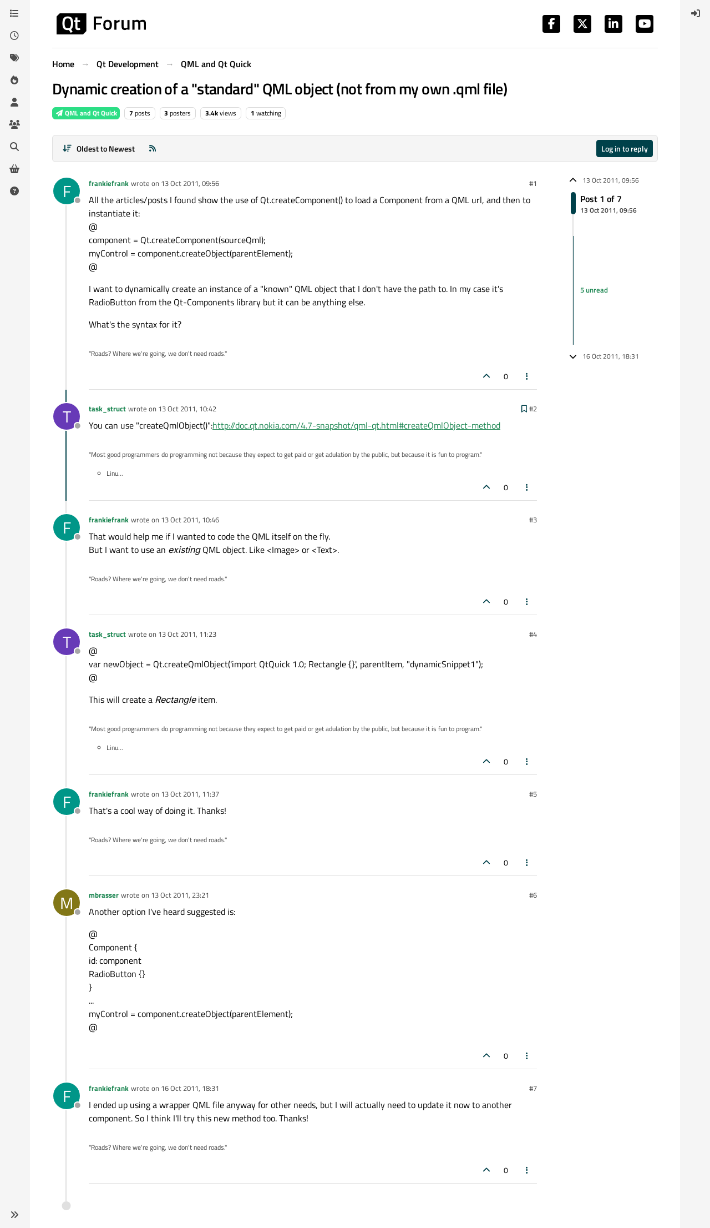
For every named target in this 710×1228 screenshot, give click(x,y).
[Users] (14, 102)
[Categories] (14, 13)
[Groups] (14, 124)
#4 (533, 634)
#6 (533, 894)
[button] (14, 1215)
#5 (533, 793)
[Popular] (14, 80)
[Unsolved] (14, 191)
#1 (533, 183)
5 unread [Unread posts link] (594, 289)
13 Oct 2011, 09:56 (190, 183)
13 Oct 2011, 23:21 (180, 894)
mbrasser (104, 894)
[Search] (14, 146)
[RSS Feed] (152, 148)
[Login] (696, 13)
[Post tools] (527, 376)
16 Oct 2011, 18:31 (190, 1088)
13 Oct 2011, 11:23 (187, 634)
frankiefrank (109, 183)
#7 (533, 1088)
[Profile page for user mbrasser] (66, 902)
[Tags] (14, 58)
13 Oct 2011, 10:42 (187, 408)
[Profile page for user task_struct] (66, 416)
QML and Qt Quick (86, 113)
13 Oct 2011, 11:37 (190, 793)
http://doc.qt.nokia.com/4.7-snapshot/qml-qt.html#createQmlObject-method (356, 425)
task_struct (107, 408)
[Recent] (14, 35)
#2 (533, 408)
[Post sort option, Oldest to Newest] (98, 148)
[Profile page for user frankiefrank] (66, 191)
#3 (533, 519)
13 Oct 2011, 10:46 (190, 519)
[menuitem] (696, 13)
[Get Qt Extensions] (14, 169)
